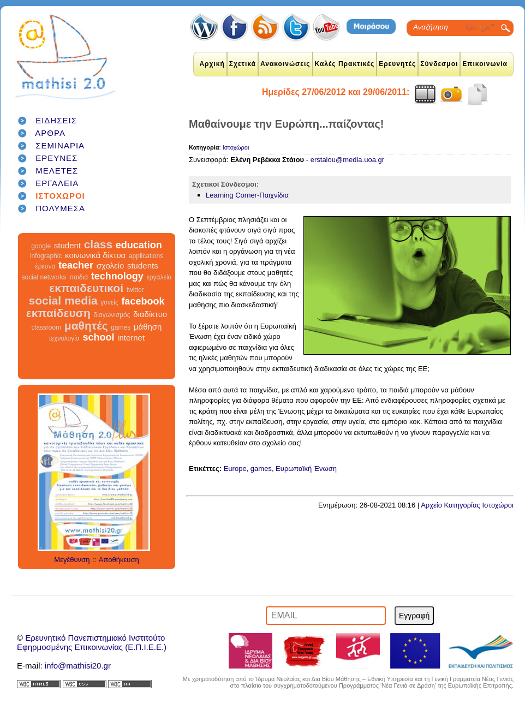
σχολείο (110, 265)
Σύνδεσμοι (439, 64)
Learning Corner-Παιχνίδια (247, 195)
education (139, 245)
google (41, 246)
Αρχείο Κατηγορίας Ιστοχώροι (467, 505)
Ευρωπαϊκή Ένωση (306, 468)
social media (63, 300)
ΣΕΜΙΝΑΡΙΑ (60, 145)
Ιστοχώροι (236, 147)
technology (117, 276)
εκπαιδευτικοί (86, 288)
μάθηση (148, 327)
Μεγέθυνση (72, 560)
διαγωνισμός (111, 315)
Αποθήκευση (119, 560)
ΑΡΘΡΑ (50, 133)
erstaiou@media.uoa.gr (347, 160)
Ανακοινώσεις (285, 64)
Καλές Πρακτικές (345, 64)
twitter (135, 290)
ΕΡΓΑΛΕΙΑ (57, 183)
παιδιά (78, 277)
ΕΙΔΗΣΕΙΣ (56, 120)
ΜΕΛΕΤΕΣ (56, 170)
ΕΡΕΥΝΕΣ (56, 158)
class (98, 244)
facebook (142, 301)
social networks (44, 277)
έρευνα (45, 266)
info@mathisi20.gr (78, 665)
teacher (75, 265)
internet (131, 337)
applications (146, 256)
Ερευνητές (397, 64)
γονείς (109, 302)
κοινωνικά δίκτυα (95, 255)
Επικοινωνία (485, 64)
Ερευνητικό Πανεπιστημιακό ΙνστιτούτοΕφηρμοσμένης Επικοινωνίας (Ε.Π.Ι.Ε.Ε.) (91, 642)
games (120, 327)
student (67, 245)
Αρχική (211, 64)
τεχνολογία (64, 338)
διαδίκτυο (150, 314)
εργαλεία (158, 277)
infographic (46, 256)
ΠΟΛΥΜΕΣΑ (60, 208)
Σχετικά (242, 64)
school (98, 337)
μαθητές (86, 325)
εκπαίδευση (58, 313)
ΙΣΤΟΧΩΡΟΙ (60, 195)
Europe (235, 468)
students (142, 265)
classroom (47, 327)
